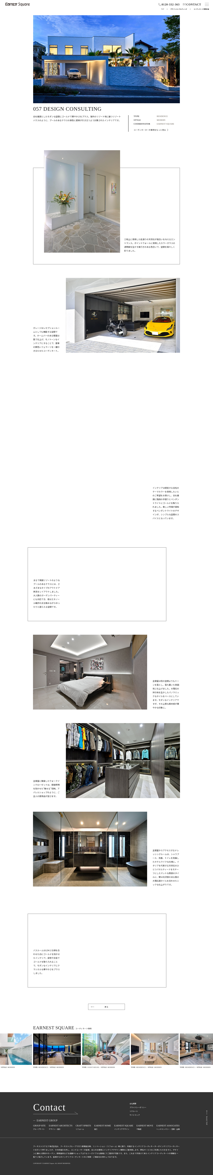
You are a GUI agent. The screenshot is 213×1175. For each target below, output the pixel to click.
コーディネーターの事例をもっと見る (150, 129)
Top (162, 9)
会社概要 (133, 1103)
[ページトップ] (206, 1117)
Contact (49, 1107)
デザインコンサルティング (178, 9)
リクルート (134, 1111)
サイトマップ (135, 1115)
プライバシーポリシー (138, 1107)
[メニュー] (207, 4)
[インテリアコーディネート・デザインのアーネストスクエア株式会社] (17, 4)
